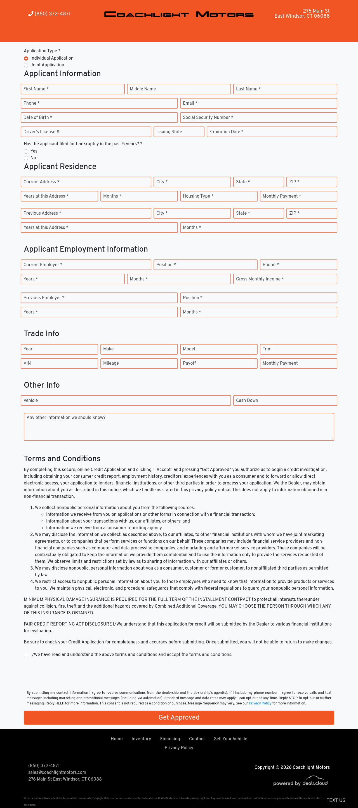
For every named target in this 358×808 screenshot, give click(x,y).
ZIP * (294, 182)
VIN (27, 363)
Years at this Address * (46, 196)
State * (243, 182)
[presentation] (66, 674)
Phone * (31, 103)
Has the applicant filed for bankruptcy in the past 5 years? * (83, 144)
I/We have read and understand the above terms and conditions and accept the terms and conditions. (131, 655)
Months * (112, 196)
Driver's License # (41, 132)
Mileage (111, 363)
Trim (267, 349)
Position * (166, 265)
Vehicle (30, 401)
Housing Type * (198, 196)
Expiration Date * (226, 132)
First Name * (36, 89)
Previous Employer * (44, 298)
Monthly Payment (280, 363)
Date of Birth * (37, 118)
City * (162, 182)
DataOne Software (114, 798)
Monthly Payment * (282, 196)
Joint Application (47, 65)
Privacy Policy (260, 703)
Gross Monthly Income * (260, 279)
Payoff (189, 363)
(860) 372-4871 (49, 14)
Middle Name (143, 89)
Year (27, 349)
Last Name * (248, 89)
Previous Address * (42, 213)
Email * (190, 103)
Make (108, 349)
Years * (30, 279)
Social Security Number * (208, 118)
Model (189, 349)
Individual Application (52, 58)
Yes (33, 151)
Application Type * (42, 51)
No (33, 158)
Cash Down (247, 401)
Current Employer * (43, 265)
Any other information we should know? (66, 418)
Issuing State (169, 132)
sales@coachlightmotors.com (57, 773)
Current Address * (41, 182)
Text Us (336, 800)
